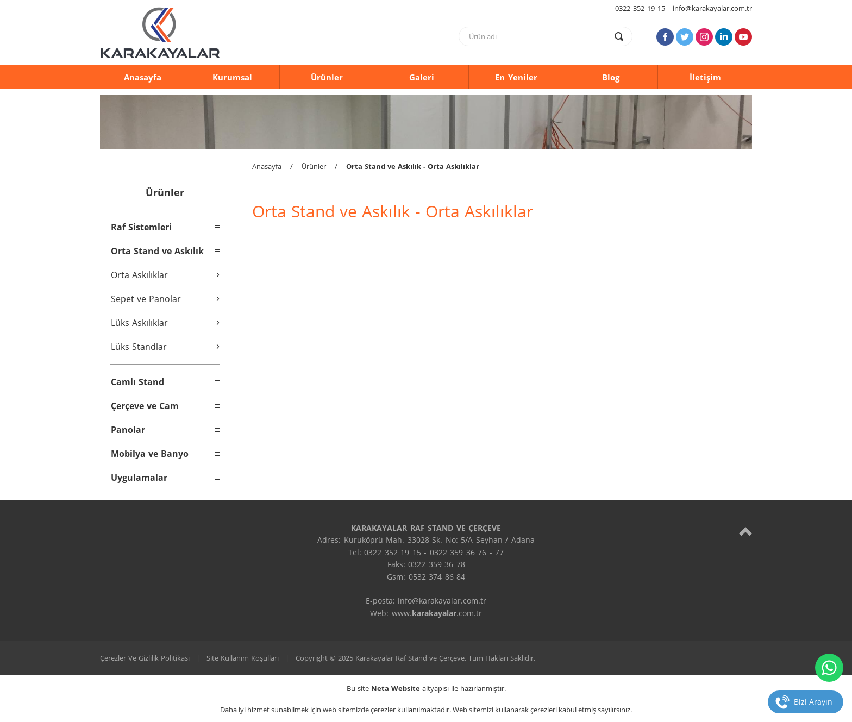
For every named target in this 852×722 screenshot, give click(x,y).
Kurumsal (232, 77)
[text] (538, 36)
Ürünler (327, 77)
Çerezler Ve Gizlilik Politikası (145, 658)
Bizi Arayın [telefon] (813, 701)
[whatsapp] (829, 668)
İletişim (705, 77)
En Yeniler (516, 77)
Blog (610, 77)
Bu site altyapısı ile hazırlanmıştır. (426, 688)
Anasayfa (142, 77)
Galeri (421, 77)
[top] (745, 531)
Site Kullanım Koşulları (242, 658)
